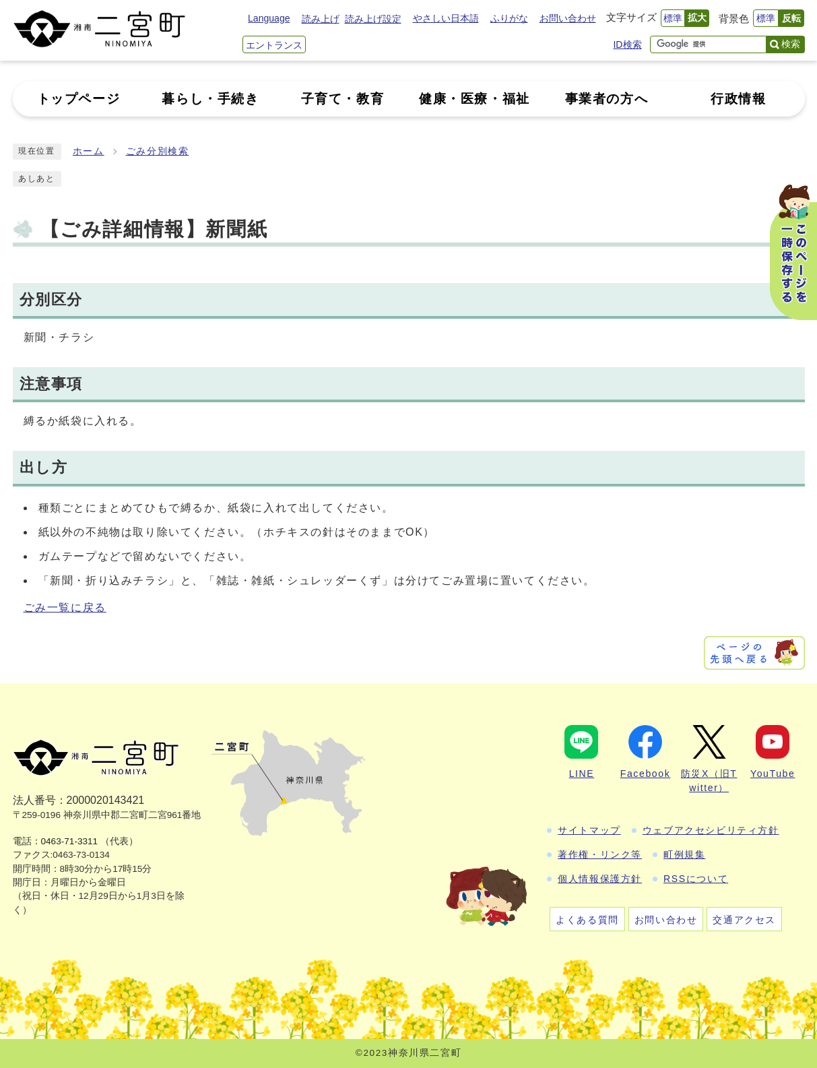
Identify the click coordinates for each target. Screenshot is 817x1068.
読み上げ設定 (373, 18)
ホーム (88, 151)
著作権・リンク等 (600, 854)
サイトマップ (589, 830)
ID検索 (627, 44)
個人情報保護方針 (600, 878)
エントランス (274, 45)
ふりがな (509, 18)
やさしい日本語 (446, 18)
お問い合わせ (568, 18)
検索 (790, 43)
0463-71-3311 (69, 841)
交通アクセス (744, 919)
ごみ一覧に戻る (65, 607)
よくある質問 (587, 919)
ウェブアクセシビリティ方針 (711, 830)
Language (269, 18)
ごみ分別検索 (157, 151)
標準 (672, 18)
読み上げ (320, 18)
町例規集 (684, 854)
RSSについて (695, 878)
